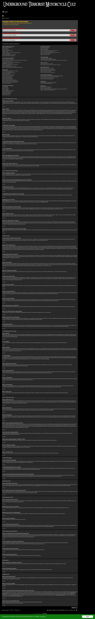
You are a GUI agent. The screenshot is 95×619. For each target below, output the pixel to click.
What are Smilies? (5, 88)
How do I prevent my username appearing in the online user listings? (14, 60)
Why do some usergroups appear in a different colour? (50, 52)
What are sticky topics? (6, 92)
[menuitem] (11, 610)
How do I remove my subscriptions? (47, 78)
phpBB (43, 202)
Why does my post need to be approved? (9, 82)
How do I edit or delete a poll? (7, 75)
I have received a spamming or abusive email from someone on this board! (54, 60)
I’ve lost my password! (6, 53)
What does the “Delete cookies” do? (8, 55)
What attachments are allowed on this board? (49, 82)
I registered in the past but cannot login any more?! (11, 52)
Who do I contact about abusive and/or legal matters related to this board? (54, 88)
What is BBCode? (5, 86)
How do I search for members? (46, 71)
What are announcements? (7, 91)
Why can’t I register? (5, 49)
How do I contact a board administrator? (48, 89)
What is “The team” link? (45, 54)
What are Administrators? (45, 47)
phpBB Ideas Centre (53, 584)
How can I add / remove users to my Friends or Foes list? (51, 64)
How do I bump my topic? (6, 83)
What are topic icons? (6, 94)
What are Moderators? (44, 48)
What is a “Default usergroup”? (46, 53)
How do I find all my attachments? (46, 83)
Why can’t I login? (5, 51)
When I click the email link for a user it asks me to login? (12, 67)
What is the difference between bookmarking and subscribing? (52, 75)
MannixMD (45, 613)
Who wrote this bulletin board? (46, 86)
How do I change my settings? (7, 59)
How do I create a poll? (6, 73)
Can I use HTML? (5, 87)
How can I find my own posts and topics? (48, 72)
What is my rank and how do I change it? (9, 66)
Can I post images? (5, 89)
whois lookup (5, 592)
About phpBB (11, 578)
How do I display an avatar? (7, 65)
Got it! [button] (87, 616)
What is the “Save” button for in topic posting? (10, 81)
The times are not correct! (7, 61)
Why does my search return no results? (47, 69)
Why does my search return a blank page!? (48, 70)
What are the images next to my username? (10, 64)
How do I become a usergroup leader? (47, 51)
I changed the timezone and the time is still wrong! (11, 62)
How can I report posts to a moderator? (9, 80)
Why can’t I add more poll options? (8, 74)
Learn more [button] (42, 616)
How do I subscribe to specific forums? (47, 77)
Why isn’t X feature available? (46, 87)
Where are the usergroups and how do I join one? (49, 50)
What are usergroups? (44, 49)
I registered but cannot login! (7, 50)
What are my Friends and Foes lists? (47, 63)
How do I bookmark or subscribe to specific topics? (49, 76)
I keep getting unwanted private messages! (48, 59)
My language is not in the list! (7, 63)
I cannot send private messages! (46, 58)
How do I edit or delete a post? (7, 71)
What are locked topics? (6, 93)
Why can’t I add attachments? (7, 77)
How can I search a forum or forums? (47, 68)
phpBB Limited (34, 577)
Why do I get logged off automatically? (9, 54)
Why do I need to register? (7, 47)
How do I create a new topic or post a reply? (10, 70)
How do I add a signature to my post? (8, 72)
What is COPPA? (5, 48)
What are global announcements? (8, 90)
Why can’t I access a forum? (7, 76)
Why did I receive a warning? (7, 78)
